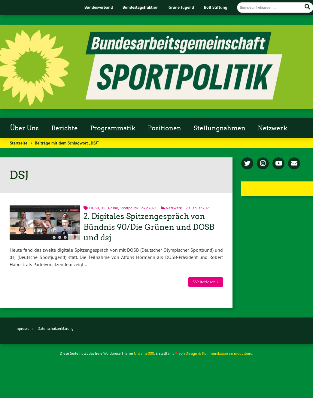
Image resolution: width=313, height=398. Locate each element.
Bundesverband (98, 7)
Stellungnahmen (219, 128)
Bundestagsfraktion (141, 7)
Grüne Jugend (181, 7)
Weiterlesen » (205, 282)
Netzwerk (272, 128)
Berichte (64, 128)
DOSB (94, 208)
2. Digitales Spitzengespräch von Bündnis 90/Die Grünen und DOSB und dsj (149, 227)
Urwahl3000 (144, 353)
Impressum (23, 328)
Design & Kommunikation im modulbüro (219, 353)
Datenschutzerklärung (56, 328)
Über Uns (24, 128)
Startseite (18, 143)
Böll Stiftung (215, 7)
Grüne (113, 208)
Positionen (164, 128)
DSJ (104, 208)
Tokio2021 (148, 208)
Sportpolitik (129, 208)
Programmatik (112, 128)
